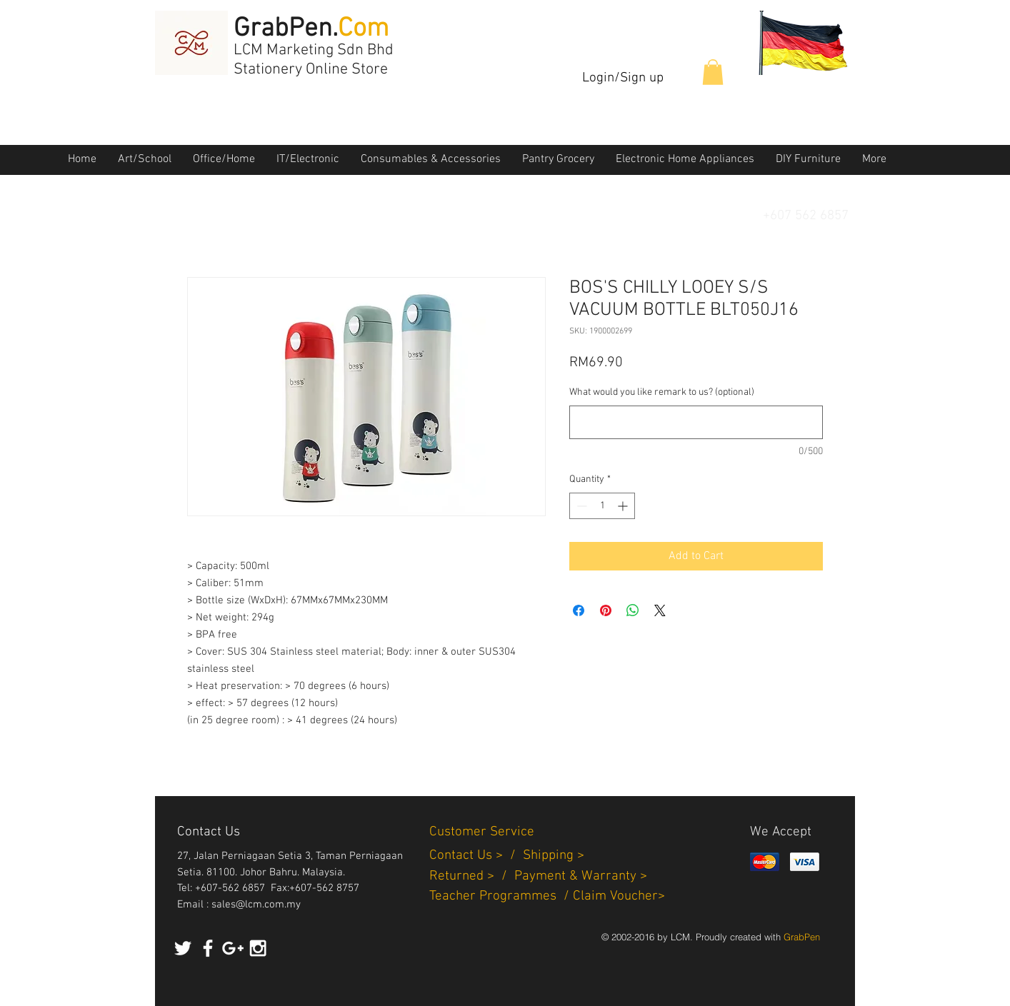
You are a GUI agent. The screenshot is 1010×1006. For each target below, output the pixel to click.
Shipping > (553, 855)
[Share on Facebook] (578, 610)
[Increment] (624, 505)
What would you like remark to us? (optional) (661, 392)
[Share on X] (660, 610)
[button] (713, 72)
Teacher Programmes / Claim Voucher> (547, 896)
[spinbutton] (602, 505)
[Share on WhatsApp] (632, 610)
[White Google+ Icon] (232, 948)
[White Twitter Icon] (182, 948)
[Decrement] (580, 505)
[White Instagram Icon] (257, 948)
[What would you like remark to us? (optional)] (696, 422)
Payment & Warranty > (580, 876)
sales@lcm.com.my (256, 904)
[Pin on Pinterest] (605, 610)
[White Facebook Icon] (207, 948)
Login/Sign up (623, 78)
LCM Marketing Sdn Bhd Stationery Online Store (314, 60)
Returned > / (471, 876)
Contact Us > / (476, 855)
